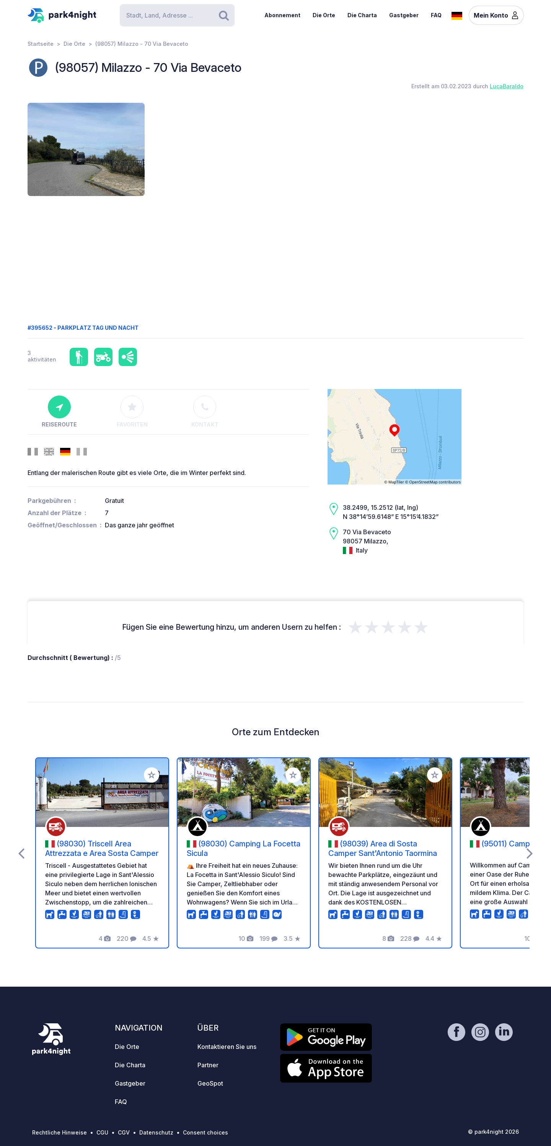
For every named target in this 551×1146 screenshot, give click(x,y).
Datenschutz (156, 1132)
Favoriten (132, 412)
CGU (102, 1132)
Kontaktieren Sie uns (226, 1046)
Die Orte (324, 15)
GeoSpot (210, 1083)
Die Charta (362, 15)
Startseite (41, 44)
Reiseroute (59, 412)
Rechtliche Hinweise (59, 1132)
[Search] (177, 15)
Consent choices (205, 1132)
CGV (124, 1132)
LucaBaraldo (506, 86)
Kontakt (204, 412)
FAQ (436, 15)
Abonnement (282, 15)
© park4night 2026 (493, 1131)
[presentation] (21, 853)
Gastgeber (404, 15)
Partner (207, 1065)
